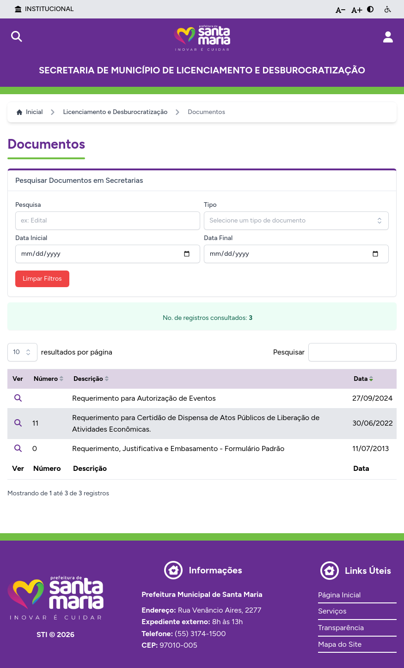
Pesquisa (28, 205)
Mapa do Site (339, 644)
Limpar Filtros (42, 279)
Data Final (218, 238)
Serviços (332, 611)
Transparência (341, 627)
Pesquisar (289, 352)
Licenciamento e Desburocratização (115, 112)
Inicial (30, 112)
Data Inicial (31, 238)
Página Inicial (339, 594)
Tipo (210, 205)
